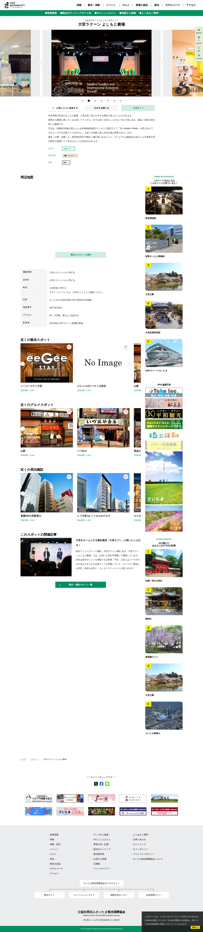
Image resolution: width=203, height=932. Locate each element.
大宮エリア (68, 149)
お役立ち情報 (100, 859)
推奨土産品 (142, 5)
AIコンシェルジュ (102, 839)
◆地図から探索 (127, 13)
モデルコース (172, 5)
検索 (199, 49)
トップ (23, 759)
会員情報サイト (153, 895)
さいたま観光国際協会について (148, 859)
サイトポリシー (140, 849)
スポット (34, 759)
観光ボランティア (102, 849)
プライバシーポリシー (143, 854)
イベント (111, 5)
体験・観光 (55, 844)
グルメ (125, 5)
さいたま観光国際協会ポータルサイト (101, 883)
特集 (79, 5)
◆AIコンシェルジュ (105, 13)
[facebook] (101, 784)
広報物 (97, 864)
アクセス (191, 5)
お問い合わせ (139, 839)
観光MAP (199, 31)
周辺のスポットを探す (81, 255)
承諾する (195, 927)
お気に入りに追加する (65, 108)
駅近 (66, 163)
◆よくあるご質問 (148, 13)
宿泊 (156, 5)
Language (199, 56)
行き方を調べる (101, 108)
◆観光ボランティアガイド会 (75, 13)
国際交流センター (118, 895)
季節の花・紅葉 (101, 844)
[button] (162, 63)
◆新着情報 (51, 13)
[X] (96, 784)
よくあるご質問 (140, 835)
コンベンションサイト (84, 895)
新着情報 (54, 835)
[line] (107, 784)
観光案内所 (99, 854)
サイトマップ (139, 844)
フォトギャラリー (102, 868)
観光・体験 (94, 5)
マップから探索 (101, 835)
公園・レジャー (70, 156)
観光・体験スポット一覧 (76, 585)
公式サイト (138, 108)
